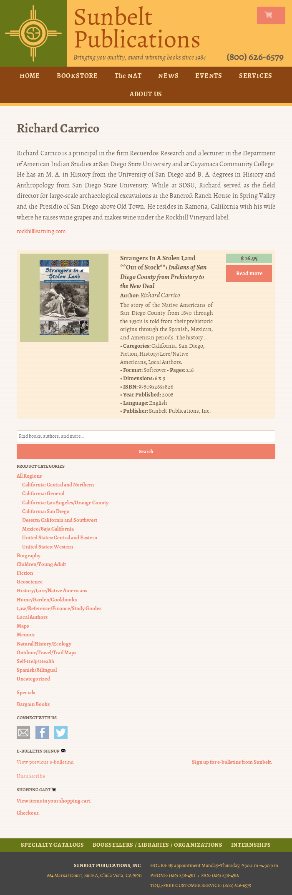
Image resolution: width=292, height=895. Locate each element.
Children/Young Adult (41, 564)
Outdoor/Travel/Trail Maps (46, 652)
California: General (43, 493)
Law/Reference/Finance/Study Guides (59, 608)
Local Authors (164, 362)
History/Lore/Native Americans (52, 590)
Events (208, 75)
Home (30, 75)
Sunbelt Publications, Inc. (180, 410)
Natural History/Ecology (44, 643)
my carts (272, 15)
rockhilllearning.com (41, 231)
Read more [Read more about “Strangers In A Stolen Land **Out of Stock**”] (249, 273)
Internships (251, 844)
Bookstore (77, 75)
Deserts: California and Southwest (59, 520)
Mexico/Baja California (48, 528)
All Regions (29, 475)
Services (255, 75)
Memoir (26, 634)
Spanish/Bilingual (37, 669)
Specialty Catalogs (52, 844)
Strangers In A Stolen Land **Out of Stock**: (163, 272)
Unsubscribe (31, 776)
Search (146, 451)
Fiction (128, 353)
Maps (23, 625)
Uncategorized (33, 678)
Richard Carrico (160, 295)
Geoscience (30, 581)
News (168, 75)
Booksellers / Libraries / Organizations (158, 844)
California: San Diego (177, 345)
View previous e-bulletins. (45, 761)
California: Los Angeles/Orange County (65, 502)
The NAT (128, 75)
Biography (28, 554)
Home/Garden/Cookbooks (47, 599)
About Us (146, 94)
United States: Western (47, 546)
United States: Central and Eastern (59, 537)
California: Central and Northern (58, 484)
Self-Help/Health (35, 661)
